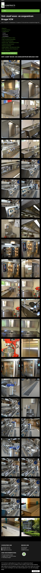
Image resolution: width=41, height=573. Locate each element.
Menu (4, 10)
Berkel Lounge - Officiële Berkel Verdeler (10, 42)
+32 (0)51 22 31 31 (6, 547)
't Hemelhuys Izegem (6, 557)
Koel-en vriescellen (6, 50)
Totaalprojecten (5, 31)
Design (4, 33)
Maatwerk (4, 28)
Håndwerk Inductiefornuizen (8, 44)
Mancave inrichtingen (6, 45)
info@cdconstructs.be (7, 549)
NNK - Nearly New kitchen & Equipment (10, 48)
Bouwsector (5, 34)
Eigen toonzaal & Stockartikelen (8, 39)
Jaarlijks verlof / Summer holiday (9, 556)
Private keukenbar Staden (7, 554)
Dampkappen (6, 36)
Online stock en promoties (9, 53)
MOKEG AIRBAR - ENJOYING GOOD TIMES (10, 47)
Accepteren (35, 571)
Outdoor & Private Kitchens (7, 41)
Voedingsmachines (6, 29)
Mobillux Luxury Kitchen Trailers (8, 37)
